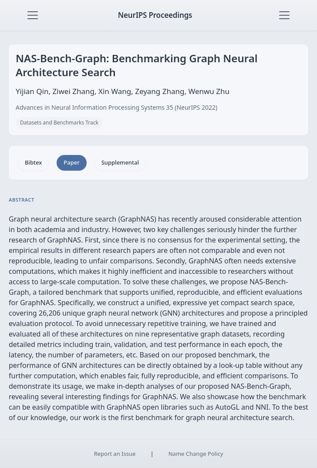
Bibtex (33, 162)
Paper (71, 162)
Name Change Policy (196, 454)
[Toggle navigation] (33, 15)
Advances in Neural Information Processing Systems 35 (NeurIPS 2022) (116, 107)
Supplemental (120, 162)
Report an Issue (115, 454)
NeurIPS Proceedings (155, 15)
